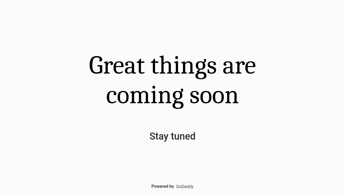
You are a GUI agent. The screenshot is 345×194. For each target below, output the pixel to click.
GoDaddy (185, 186)
